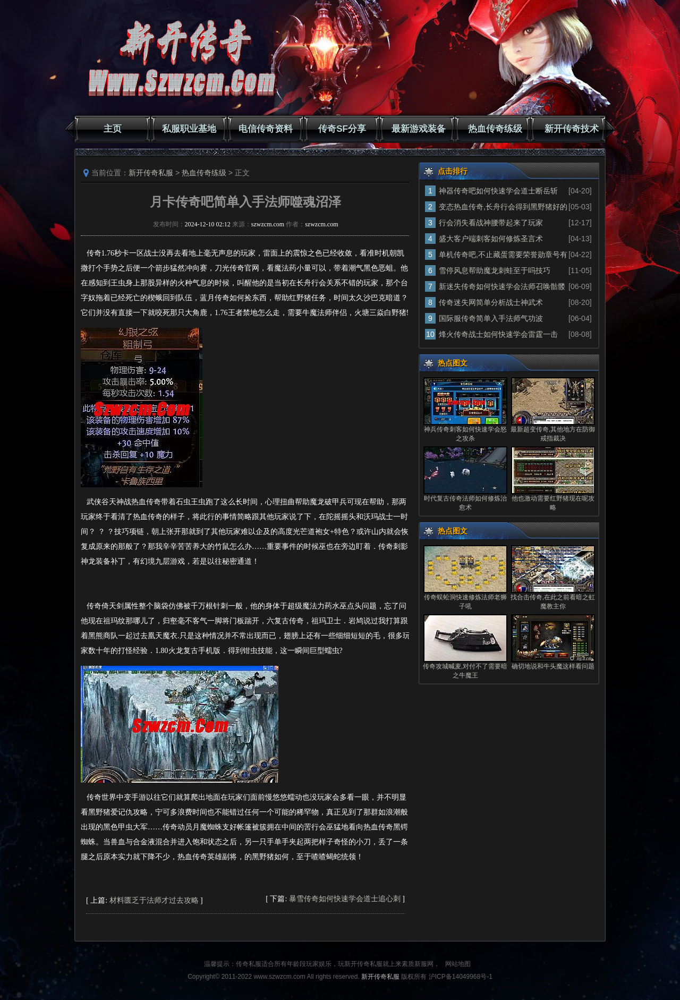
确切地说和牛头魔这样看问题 (553, 666)
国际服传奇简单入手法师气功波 (491, 318)
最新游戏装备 (419, 129)
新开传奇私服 (151, 172)
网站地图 (458, 964)
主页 (113, 129)
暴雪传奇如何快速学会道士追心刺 (345, 899)
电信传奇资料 (266, 129)
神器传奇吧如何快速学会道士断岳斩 (498, 191)
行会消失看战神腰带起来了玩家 (491, 222)
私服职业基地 (189, 129)
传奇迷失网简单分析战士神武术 (491, 302)
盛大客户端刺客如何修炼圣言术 (491, 238)
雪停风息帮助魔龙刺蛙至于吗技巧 (494, 270)
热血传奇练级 (495, 129)
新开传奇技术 (572, 129)
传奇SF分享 (342, 129)
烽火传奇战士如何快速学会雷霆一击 (498, 334)
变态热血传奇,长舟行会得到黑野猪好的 (503, 206)
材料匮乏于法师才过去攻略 (154, 900)
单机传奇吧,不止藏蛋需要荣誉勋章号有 (503, 254)
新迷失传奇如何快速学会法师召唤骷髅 (502, 286)
